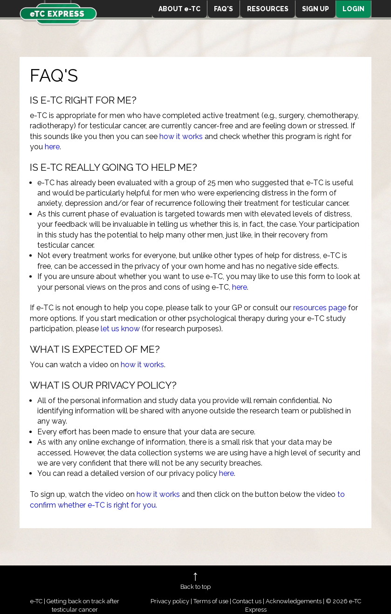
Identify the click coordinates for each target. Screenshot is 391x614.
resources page (319, 307)
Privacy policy (170, 601)
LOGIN (353, 9)
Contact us (247, 601)
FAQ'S (223, 9)
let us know (120, 328)
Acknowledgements (294, 601)
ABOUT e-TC (179, 9)
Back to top (195, 586)
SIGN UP (315, 9)
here (52, 146)
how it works (181, 136)
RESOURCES (267, 9)
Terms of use (210, 601)
